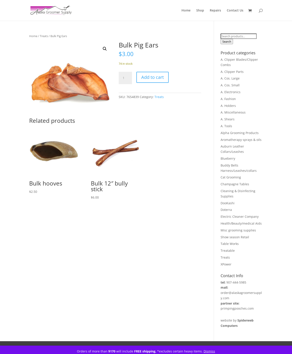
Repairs (215, 10)
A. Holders (228, 106)
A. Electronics (230, 92)
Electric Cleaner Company (240, 216)
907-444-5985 (236, 282)
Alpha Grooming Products (240, 133)
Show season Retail (235, 237)
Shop (200, 10)
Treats (44, 36)
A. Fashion (228, 99)
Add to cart (152, 77)
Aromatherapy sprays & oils (241, 140)
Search (226, 42)
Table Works (230, 244)
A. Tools (226, 126)
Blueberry (228, 158)
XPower (226, 264)
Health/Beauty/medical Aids (241, 223)
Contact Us (235, 10)
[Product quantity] (125, 78)
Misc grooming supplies (238, 230)
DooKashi (228, 203)
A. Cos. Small (230, 85)
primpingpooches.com (237, 308)
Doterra (226, 210)
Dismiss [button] (209, 351)
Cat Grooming (231, 177)
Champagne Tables (235, 184)
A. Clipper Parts (232, 72)
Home (186, 10)
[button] (105, 49)
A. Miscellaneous (233, 112)
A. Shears (228, 119)
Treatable (228, 250)
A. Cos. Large (230, 78)
